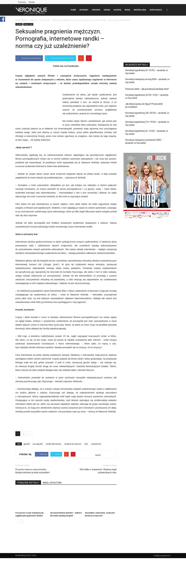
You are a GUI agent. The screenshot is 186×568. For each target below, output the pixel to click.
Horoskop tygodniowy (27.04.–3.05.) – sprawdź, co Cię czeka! (147, 96)
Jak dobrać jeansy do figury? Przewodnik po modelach (144, 105)
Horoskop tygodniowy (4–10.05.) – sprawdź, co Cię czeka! (146, 71)
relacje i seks (28, 24)
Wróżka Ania (140, 10)
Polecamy (22, 2)
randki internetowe (53, 444)
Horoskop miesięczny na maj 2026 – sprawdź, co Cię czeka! (147, 80)
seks (86, 444)
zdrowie (96, 10)
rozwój (117, 10)
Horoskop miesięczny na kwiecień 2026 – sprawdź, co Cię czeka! (144, 141)
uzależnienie (96, 444)
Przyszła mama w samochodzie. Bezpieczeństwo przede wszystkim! (32, 471)
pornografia (38, 444)
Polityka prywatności (162, 555)
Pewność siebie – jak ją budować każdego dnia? (147, 89)
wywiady (83, 10)
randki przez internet (72, 444)
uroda (107, 10)
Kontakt (32, 2)
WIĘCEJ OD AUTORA (52, 483)
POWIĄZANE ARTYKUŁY (28, 483)
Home (73, 10)
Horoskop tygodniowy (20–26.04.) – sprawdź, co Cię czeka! (147, 114)
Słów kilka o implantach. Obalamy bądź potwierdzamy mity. (98, 471)
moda (127, 10)
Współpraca (156, 10)
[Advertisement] (66, 421)
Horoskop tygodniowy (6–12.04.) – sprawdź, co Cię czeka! (146, 132)
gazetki (27, 444)
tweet (98, 455)
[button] (167, 9)
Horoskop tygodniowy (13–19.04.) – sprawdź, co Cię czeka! (147, 123)
